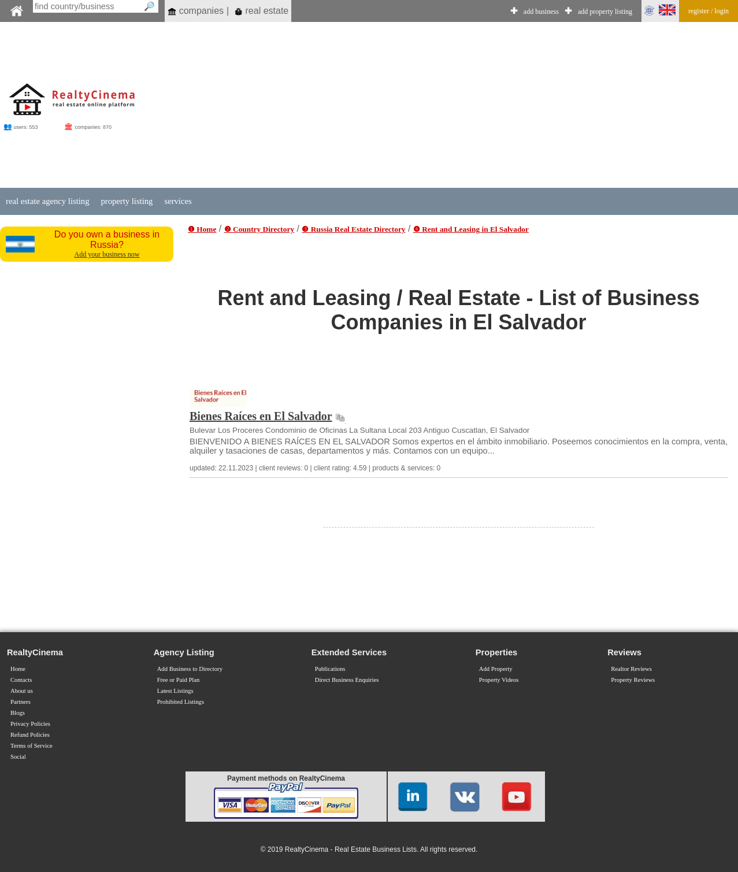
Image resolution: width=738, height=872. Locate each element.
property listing (127, 201)
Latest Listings (175, 691)
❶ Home (202, 229)
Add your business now (107, 254)
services (177, 201)
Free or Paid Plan (178, 680)
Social (18, 757)
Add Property (496, 669)
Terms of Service (31, 746)
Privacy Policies (30, 724)
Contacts (21, 680)
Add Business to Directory (189, 669)
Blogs (17, 713)
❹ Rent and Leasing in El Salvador (471, 229)
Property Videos (499, 680)
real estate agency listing (47, 201)
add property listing (605, 12)
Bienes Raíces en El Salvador (261, 416)
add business (541, 12)
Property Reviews (633, 680)
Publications (330, 669)
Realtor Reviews (631, 669)
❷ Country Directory (259, 229)
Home (17, 669)
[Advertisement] (428, 105)
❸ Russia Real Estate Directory (353, 229)
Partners (20, 702)
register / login (708, 11)
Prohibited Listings (180, 702)
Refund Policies (30, 735)
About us (21, 691)
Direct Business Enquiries (347, 680)
